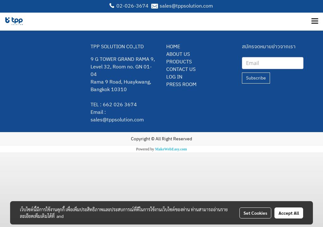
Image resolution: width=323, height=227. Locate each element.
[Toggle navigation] (315, 21)
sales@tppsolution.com (186, 6)
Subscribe (256, 78)
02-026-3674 (132, 6)
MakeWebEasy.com (171, 149)
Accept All (289, 213)
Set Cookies (255, 213)
